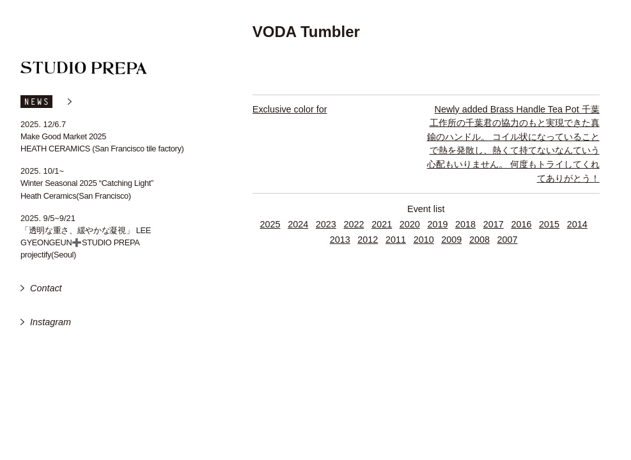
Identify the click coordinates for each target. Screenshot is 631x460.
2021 (381, 224)
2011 (396, 239)
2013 (340, 239)
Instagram (50, 322)
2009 (451, 239)
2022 (353, 224)
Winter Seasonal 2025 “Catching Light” (86, 183)
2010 (424, 239)
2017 (493, 224)
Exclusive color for (290, 109)
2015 (549, 224)
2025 (270, 224)
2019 (437, 224)
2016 (521, 224)
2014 (577, 224)
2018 (465, 224)
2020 (410, 224)
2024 (298, 224)
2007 (507, 239)
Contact (46, 288)
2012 (367, 239)
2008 (479, 239)
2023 (326, 224)
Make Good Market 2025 (63, 136)
